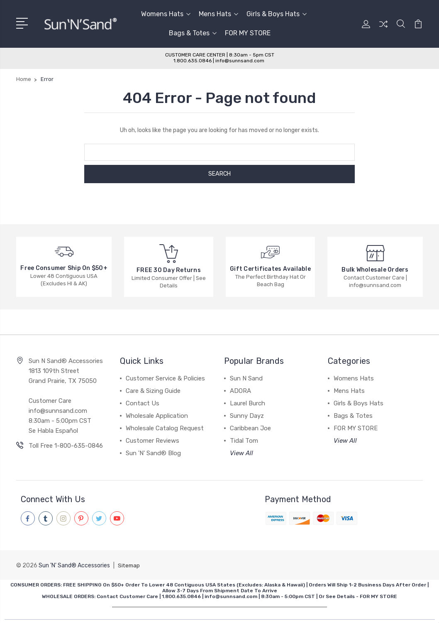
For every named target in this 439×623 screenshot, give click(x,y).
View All (241, 453)
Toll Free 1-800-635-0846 (66, 445)
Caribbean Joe (250, 428)
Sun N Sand (246, 378)
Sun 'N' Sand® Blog (153, 453)
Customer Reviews (152, 440)
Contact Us (142, 403)
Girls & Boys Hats (276, 14)
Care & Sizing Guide (153, 391)
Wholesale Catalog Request (165, 428)
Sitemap (129, 565)
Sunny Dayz (247, 415)
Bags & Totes (193, 33)
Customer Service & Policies (165, 378)
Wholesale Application (157, 415)
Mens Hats (218, 14)
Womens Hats (165, 14)
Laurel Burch (247, 403)
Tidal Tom (244, 440)
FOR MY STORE (248, 33)
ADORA (240, 391)
